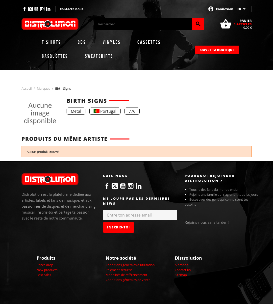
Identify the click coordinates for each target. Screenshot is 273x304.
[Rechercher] (143, 24)
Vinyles (112, 42)
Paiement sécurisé (119, 270)
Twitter (30, 9)
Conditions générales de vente (128, 279)
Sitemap (181, 275)
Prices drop (45, 265)
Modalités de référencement (126, 275)
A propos (181, 265)
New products (47, 270)
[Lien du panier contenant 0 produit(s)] (236, 24)
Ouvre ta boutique (217, 50)
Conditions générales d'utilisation (130, 265)
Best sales (44, 275)
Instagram (42, 9)
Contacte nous (71, 9)
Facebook (24, 9)
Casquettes (55, 56)
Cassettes (149, 42)
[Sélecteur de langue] (242, 9)
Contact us (183, 270)
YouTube (36, 9)
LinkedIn (48, 9)
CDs (82, 42)
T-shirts (51, 42)
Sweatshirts (99, 56)
